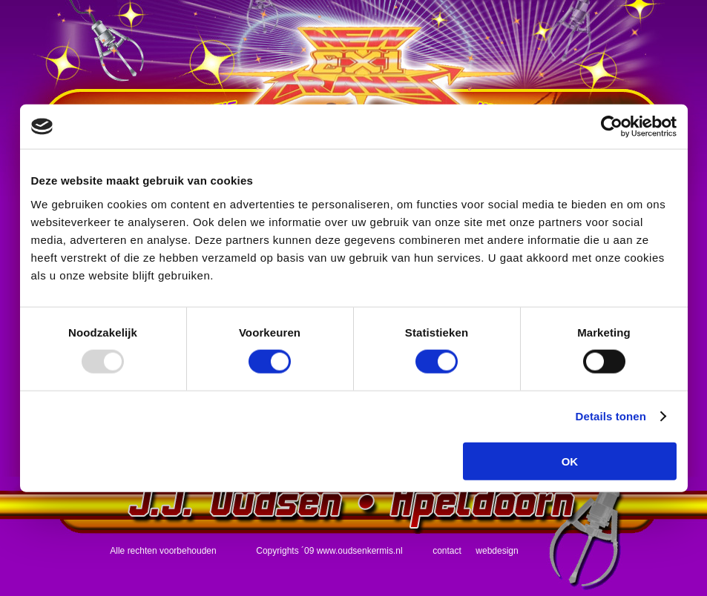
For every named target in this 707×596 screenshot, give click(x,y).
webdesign (497, 551)
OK (570, 460)
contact (447, 551)
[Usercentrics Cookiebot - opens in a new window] (612, 127)
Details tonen (611, 416)
